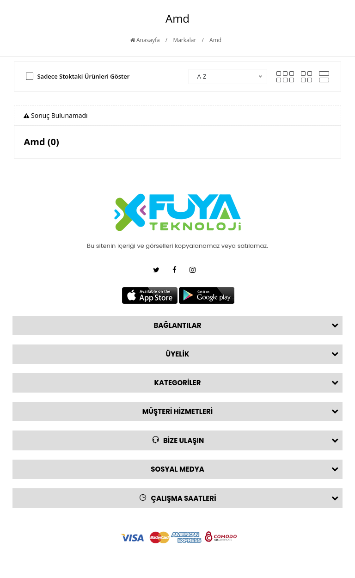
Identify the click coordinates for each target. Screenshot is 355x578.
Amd (215, 40)
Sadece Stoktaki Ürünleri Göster (83, 76)
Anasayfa (145, 40)
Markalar (184, 40)
